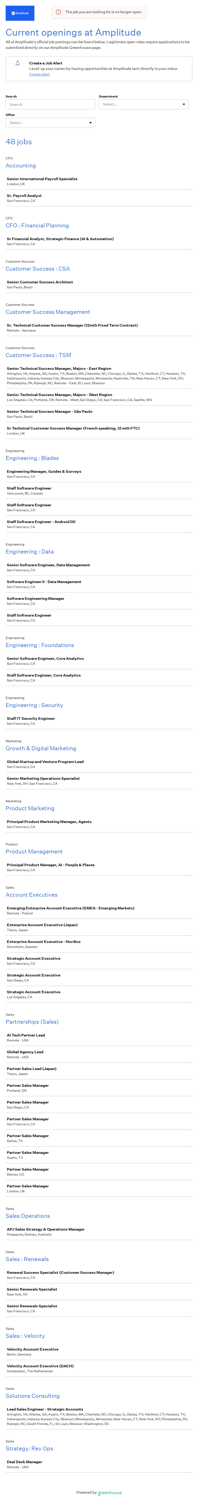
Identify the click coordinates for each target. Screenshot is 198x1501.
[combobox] (9, 122)
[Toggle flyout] (184, 104)
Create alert (39, 74)
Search (11, 96)
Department (108, 96)
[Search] (50, 104)
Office (10, 115)
